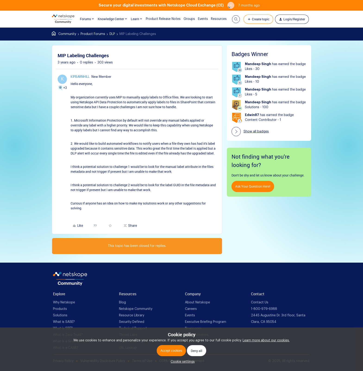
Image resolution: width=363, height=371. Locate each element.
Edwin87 (252, 115)
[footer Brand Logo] (70, 284)
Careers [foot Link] (191, 309)
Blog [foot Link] (122, 302)
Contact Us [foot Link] (259, 302)
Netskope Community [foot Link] (135, 309)
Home (64, 34)
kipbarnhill (80, 77)
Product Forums (93, 34)
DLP (112, 34)
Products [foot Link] (60, 309)
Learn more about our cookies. (266, 340)
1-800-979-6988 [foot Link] (264, 309)
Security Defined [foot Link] (131, 322)
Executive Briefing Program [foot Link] (205, 322)
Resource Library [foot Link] (131, 315)
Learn (135, 19)
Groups (185, 19)
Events (199, 19)
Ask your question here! (252, 186)
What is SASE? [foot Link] (64, 322)
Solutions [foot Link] (60, 315)
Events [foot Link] (190, 315)
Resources (215, 19)
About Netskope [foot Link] (197, 302)
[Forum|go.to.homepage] (63, 19)
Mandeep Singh (258, 64)
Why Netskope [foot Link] (64, 302)
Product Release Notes (159, 19)
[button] (236, 19)
